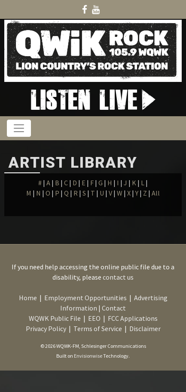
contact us (118, 277)
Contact (114, 308)
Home (28, 297)
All (156, 193)
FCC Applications (133, 318)
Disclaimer (145, 328)
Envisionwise (88, 356)
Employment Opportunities (85, 297)
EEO (94, 318)
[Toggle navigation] (19, 128)
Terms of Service (97, 328)
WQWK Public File (55, 318)
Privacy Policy (46, 328)
